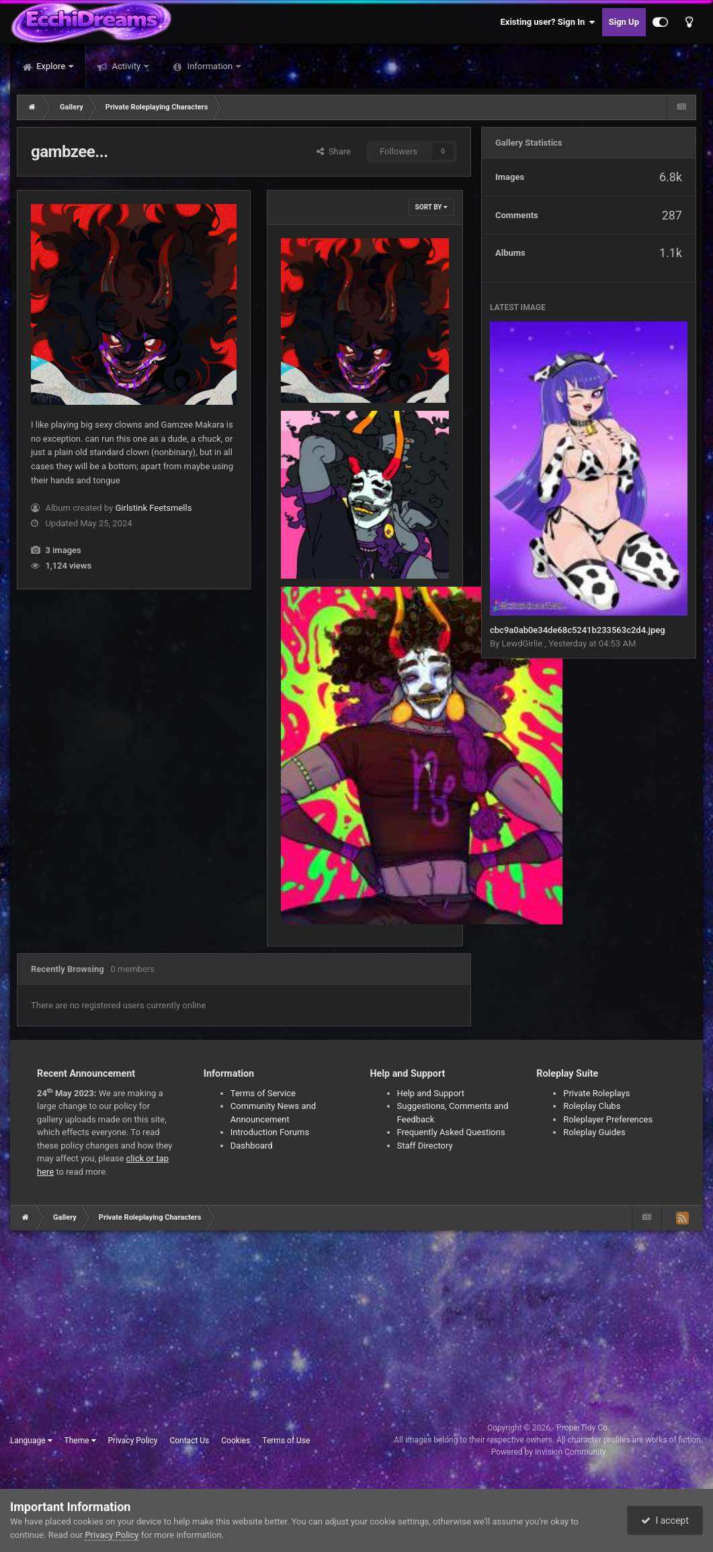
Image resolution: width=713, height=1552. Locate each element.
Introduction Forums (269, 1132)
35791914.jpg (317, 372)
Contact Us (189, 1440)
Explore (50, 66)
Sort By (431, 207)
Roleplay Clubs (591, 1106)
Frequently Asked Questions (451, 1132)
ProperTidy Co (581, 1428)
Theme (80, 1440)
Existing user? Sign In (548, 22)
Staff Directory (425, 1146)
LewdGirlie (522, 643)
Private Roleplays (596, 1093)
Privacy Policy (133, 1440)
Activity (126, 66)
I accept (664, 1520)
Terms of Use (286, 1440)
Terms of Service (263, 1093)
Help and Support (431, 1093)
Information (210, 66)
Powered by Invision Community (548, 1452)
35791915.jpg (317, 547)
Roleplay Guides (594, 1132)
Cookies (235, 1440)
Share (334, 151)
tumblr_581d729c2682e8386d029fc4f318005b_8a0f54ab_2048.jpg (422, 893)
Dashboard (251, 1146)
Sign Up (624, 22)
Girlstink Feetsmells (154, 508)
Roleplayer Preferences (608, 1119)
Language (31, 1440)
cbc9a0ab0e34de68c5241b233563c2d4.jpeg (577, 630)
